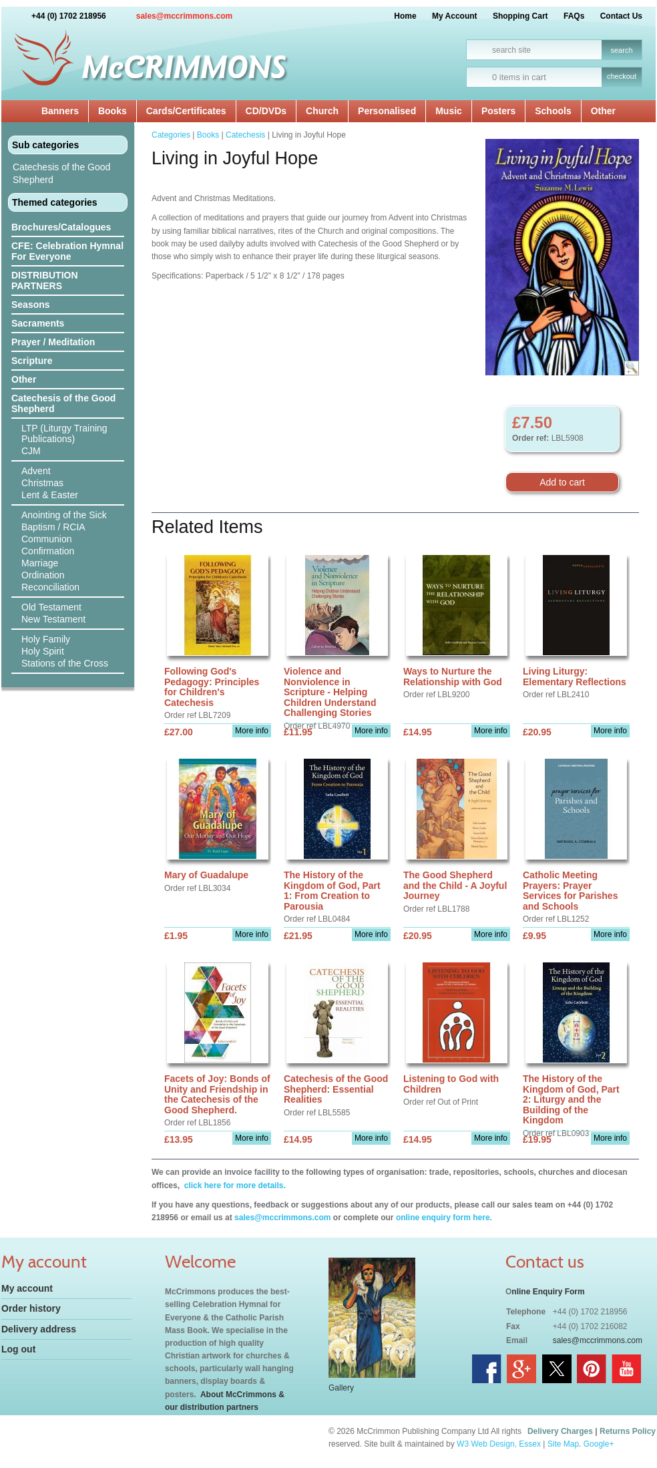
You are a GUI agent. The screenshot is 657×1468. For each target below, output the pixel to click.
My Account (454, 16)
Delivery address (38, 1329)
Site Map (563, 1444)
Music (448, 111)
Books (112, 111)
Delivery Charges (560, 1431)
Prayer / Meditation (53, 342)
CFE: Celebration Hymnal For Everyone (67, 251)
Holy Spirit (42, 651)
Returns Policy (628, 1431)
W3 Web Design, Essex (499, 1444)
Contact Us (621, 16)
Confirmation (47, 551)
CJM (31, 450)
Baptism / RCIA (53, 527)
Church (322, 111)
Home (405, 16)
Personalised (387, 111)
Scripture (31, 360)
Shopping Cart (520, 16)
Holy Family (45, 639)
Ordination (43, 575)
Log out (18, 1349)
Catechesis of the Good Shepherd (61, 173)
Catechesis (245, 135)
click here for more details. (233, 1185)
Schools (553, 111)
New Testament (53, 619)
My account (27, 1288)
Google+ (599, 1444)
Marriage (39, 563)
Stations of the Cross (64, 663)
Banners (60, 111)
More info (251, 730)
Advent (36, 471)
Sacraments (37, 323)
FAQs (574, 16)
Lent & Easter (49, 495)
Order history (31, 1308)
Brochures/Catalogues (61, 227)
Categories (171, 135)
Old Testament (51, 607)
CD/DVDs (266, 111)
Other (603, 111)
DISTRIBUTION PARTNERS (44, 280)
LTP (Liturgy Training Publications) (64, 433)
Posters (498, 111)
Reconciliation (50, 587)
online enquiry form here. (444, 1217)
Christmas (42, 483)
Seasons (30, 304)
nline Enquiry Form (547, 1291)
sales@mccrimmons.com (184, 16)
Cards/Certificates (186, 111)
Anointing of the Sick (64, 515)
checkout (621, 76)
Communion (46, 539)
